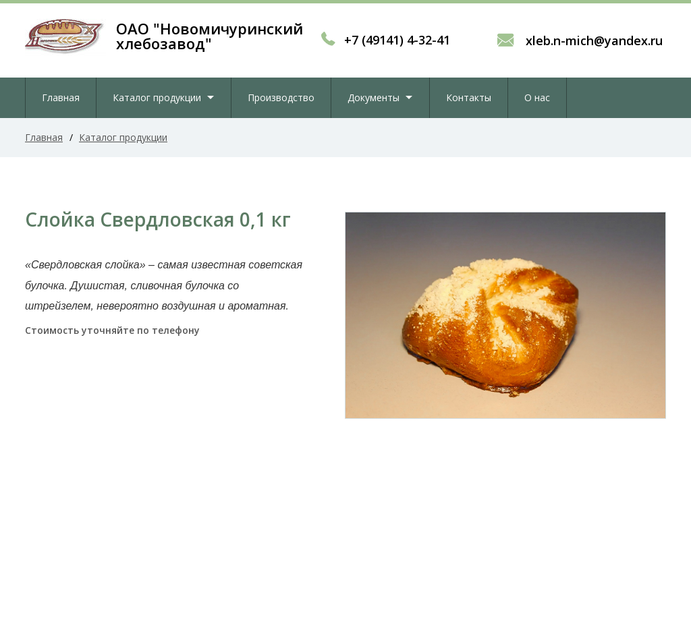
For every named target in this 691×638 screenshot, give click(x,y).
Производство (281, 97)
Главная (61, 97)
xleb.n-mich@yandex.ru (592, 40)
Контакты (468, 97)
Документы (373, 97)
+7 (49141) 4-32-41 (397, 40)
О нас (537, 97)
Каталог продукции (157, 97)
